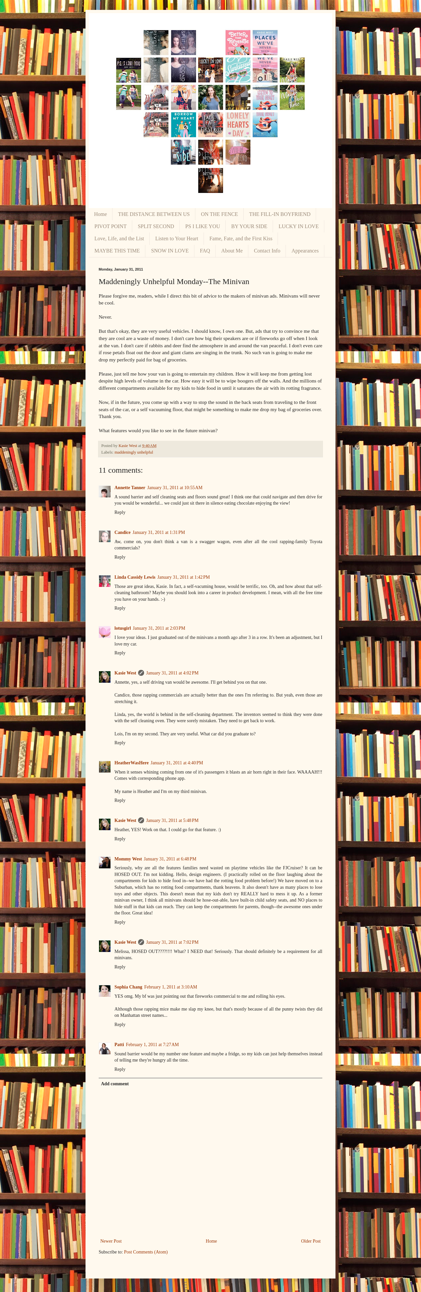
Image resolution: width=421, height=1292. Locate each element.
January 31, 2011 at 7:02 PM (172, 942)
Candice (122, 532)
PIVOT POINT (110, 226)
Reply (119, 512)
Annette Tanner (129, 487)
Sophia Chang (128, 987)
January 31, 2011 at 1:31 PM (159, 532)
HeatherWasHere (131, 762)
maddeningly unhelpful (133, 452)
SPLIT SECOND (156, 226)
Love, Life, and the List (119, 238)
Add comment (115, 1083)
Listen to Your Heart (176, 238)
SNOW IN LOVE (169, 250)
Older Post (311, 1241)
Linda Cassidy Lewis (134, 577)
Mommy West (128, 859)
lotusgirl (122, 628)
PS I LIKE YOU (202, 226)
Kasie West (125, 673)
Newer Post (111, 1241)
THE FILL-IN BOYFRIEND (280, 214)
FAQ (205, 250)
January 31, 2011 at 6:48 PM (170, 859)
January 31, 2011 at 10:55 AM (175, 487)
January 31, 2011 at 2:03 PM (159, 628)
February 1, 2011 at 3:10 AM (170, 987)
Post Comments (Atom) (146, 1252)
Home (100, 214)
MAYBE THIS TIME (117, 250)
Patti (119, 1044)
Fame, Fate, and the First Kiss (241, 238)
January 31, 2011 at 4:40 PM (177, 762)
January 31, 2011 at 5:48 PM (172, 820)
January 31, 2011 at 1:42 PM (183, 577)
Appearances (305, 250)
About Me (232, 250)
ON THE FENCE (219, 214)
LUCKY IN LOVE (299, 226)
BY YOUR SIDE (249, 226)
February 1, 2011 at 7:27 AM (152, 1044)
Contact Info (267, 250)
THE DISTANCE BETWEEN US (154, 214)
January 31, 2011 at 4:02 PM (172, 673)
